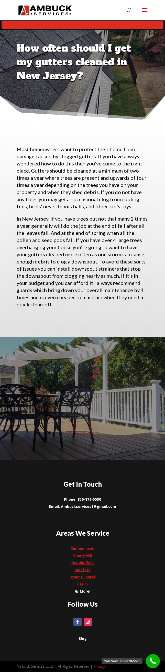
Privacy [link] (99, 666)
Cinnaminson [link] (82, 548)
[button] (144, 13)
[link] (45, 10)
